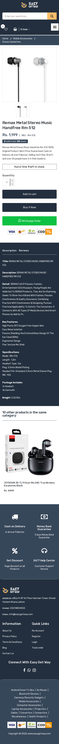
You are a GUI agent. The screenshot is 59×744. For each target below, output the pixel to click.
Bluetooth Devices (29, 694)
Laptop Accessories (22, 709)
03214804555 (17, 608)
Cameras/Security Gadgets (29, 697)
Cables (14, 712)
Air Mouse (42, 690)
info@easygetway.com (21, 614)
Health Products (37, 716)
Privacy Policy (9, 636)
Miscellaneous (19, 716)
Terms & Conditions (12, 642)
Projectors (41, 709)
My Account (38, 630)
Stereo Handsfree (11, 42)
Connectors (41, 712)
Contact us (8, 653)
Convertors (26, 712)
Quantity (8, 175)
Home (5, 38)
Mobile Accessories (22, 38)
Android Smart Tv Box (23, 690)
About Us (7, 630)
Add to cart (29, 194)
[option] (29, 75)
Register (36, 636)
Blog (4, 647)
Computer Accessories (29, 705)
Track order (37, 647)
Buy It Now (29, 207)
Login (34, 642)
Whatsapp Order (29, 220)
